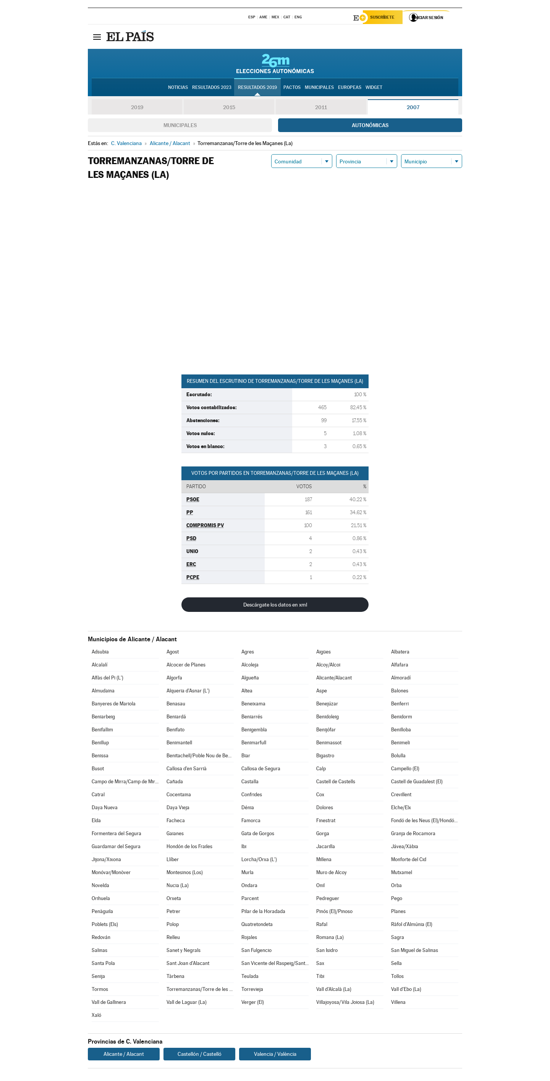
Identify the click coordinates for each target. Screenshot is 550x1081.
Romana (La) (330, 938)
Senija (98, 977)
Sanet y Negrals (184, 951)
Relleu (173, 938)
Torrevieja (252, 990)
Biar (245, 757)
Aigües (323, 653)
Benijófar (326, 731)
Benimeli (400, 744)
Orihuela (101, 899)
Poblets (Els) (105, 925)
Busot (98, 770)
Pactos (292, 88)
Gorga (322, 834)
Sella (396, 964)
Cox (320, 796)
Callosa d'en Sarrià (187, 770)
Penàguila (102, 912)
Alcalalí (99, 666)
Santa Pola (103, 964)
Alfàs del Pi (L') (107, 679)
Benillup (100, 744)
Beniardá (176, 718)
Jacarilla (325, 847)
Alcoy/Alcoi (328, 666)
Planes (398, 912)
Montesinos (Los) (185, 873)
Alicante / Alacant (124, 1055)
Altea (246, 692)
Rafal (321, 925)
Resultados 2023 (211, 88)
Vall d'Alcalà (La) (333, 990)
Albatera (400, 653)
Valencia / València (275, 1055)
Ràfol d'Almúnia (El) (411, 925)
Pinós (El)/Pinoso (334, 912)
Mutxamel (401, 873)
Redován (101, 938)
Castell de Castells (335, 783)
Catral (98, 796)
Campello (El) (405, 770)
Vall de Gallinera (109, 1003)
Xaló (96, 1016)
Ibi (243, 847)
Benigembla (254, 731)
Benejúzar (327, 705)
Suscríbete (384, 18)
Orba (396, 886)
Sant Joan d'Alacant (188, 964)
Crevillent (401, 796)
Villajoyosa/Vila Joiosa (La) (345, 1003)
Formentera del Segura (116, 834)
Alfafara (399, 666)
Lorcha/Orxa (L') (259, 860)
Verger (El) (252, 1003)
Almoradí (401, 679)
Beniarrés (251, 718)
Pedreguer (327, 899)
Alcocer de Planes (186, 666)
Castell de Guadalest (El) (417, 783)
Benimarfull (253, 744)
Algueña (250, 679)
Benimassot (328, 744)
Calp (321, 770)
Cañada (175, 783)
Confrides (251, 796)
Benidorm (401, 718)
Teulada (250, 977)
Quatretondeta (257, 925)
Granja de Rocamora (413, 834)
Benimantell (179, 744)
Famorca (250, 821)
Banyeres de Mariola (114, 705)
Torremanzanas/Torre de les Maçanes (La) (200, 990)
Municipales (180, 126)
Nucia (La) (178, 886)
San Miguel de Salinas (414, 951)
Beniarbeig (103, 718)
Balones (399, 692)
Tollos (397, 977)
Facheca (176, 821)
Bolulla (398, 757)
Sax (320, 964)
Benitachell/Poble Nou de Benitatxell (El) (200, 757)
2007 (413, 108)
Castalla (250, 783)
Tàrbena (175, 977)
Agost (173, 653)
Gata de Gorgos (257, 834)
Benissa (100, 757)
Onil (320, 886)
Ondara (249, 886)
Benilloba (401, 731)
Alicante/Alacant (334, 679)
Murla (247, 873)
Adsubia (100, 653)
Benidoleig (327, 718)
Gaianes (175, 834)
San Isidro (327, 951)
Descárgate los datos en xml (275, 606)
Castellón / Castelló (200, 1055)
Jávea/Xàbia (404, 847)
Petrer (173, 912)
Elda (96, 821)
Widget (374, 88)
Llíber (173, 860)
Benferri (400, 705)
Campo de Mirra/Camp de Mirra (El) (125, 783)
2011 (321, 108)
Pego (396, 899)
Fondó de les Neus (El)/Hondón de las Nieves (424, 821)
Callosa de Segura (260, 770)
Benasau (176, 705)
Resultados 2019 (257, 88)
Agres (247, 653)
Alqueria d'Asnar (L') (188, 692)
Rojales (249, 938)
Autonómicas (370, 126)
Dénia (247, 809)
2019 (137, 108)
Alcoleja (250, 666)
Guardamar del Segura (116, 847)
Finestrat (325, 821)
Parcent (250, 899)
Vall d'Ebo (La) (406, 990)
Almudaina (103, 692)
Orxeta (174, 899)
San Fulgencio (256, 951)
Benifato (175, 731)
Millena (324, 860)
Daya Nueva (105, 809)
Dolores (324, 809)
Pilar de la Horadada (263, 912)
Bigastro (325, 757)
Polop (173, 925)
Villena (398, 1003)
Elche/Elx (401, 809)
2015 (229, 108)
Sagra (397, 938)
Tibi (320, 977)
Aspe (321, 692)
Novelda (100, 886)
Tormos (100, 990)
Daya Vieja (178, 809)
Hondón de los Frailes (189, 847)
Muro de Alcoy (331, 873)
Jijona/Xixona (106, 860)
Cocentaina (179, 796)
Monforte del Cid (408, 860)
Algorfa (174, 679)
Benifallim (102, 731)
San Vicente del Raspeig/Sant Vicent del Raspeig (275, 964)
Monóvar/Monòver (111, 873)
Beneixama (253, 705)
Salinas (99, 951)
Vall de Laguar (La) (187, 1003)
